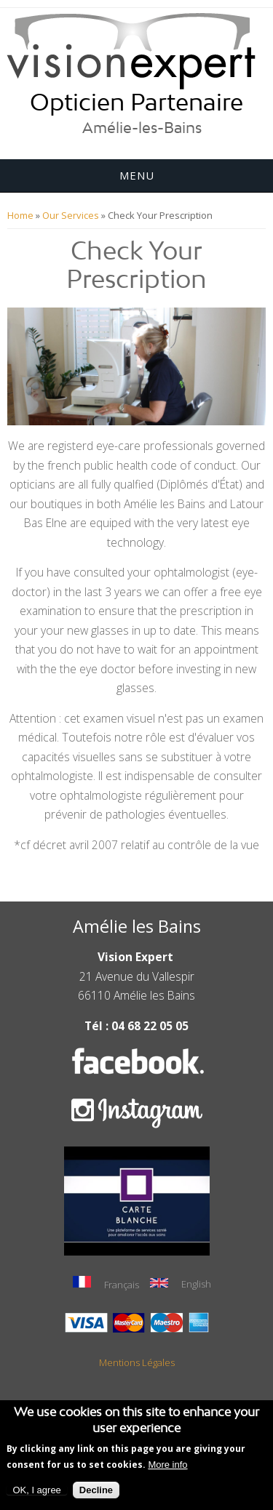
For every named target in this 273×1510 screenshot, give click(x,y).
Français (106, 1283)
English (180, 1283)
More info (167, 1468)
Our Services (70, 215)
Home (20, 215)
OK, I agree (36, 1493)
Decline (96, 1493)
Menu (136, 175)
